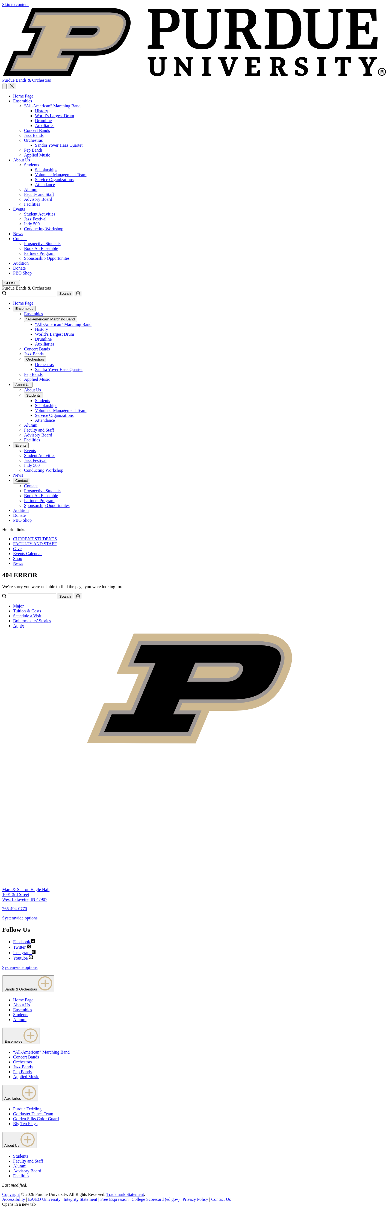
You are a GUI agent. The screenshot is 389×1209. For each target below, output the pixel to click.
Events (19, 209)
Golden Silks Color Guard (36, 1118)
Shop (17, 558)
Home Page (23, 96)
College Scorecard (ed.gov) (155, 1199)
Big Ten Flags (25, 1123)
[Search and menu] (4, 86)
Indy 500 (32, 224)
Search (65, 293)
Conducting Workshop (43, 228)
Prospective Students (42, 243)
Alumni (30, 189)
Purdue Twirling (27, 1109)
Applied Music (37, 155)
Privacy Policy (195, 1199)
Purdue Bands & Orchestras (26, 80)
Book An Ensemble (41, 248)
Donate (19, 268)
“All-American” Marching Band (52, 106)
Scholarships (46, 169)
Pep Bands (33, 150)
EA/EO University (44, 1199)
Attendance (45, 184)
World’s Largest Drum (54, 115)
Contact (20, 238)
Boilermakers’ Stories (32, 620)
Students (31, 165)
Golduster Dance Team (33, 1113)
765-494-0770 (14, 908)
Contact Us (221, 1199)
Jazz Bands (34, 135)
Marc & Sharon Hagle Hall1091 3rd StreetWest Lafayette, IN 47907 (25, 894)
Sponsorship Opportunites (47, 258)
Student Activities (39, 214)
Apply (18, 625)
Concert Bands (37, 130)
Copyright (11, 1194)
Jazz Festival (35, 219)
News (18, 233)
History (41, 110)
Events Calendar (27, 553)
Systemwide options (19, 918)
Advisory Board (38, 199)
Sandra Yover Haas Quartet (58, 145)
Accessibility (13, 1199)
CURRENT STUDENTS (35, 538)
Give (17, 548)
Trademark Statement (125, 1194)
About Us (21, 160)
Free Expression (114, 1199)
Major (18, 606)
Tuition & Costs (27, 611)
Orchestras (33, 140)
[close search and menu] (12, 86)
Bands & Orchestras (28, 983)
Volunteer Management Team (60, 174)
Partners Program (39, 253)
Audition (21, 263)
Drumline (43, 120)
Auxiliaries (44, 125)
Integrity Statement (80, 1199)
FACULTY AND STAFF (35, 543)
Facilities (32, 204)
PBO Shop (22, 273)
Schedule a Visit (27, 616)
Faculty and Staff (39, 194)
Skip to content (15, 4)
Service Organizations (54, 179)
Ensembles (22, 101)
